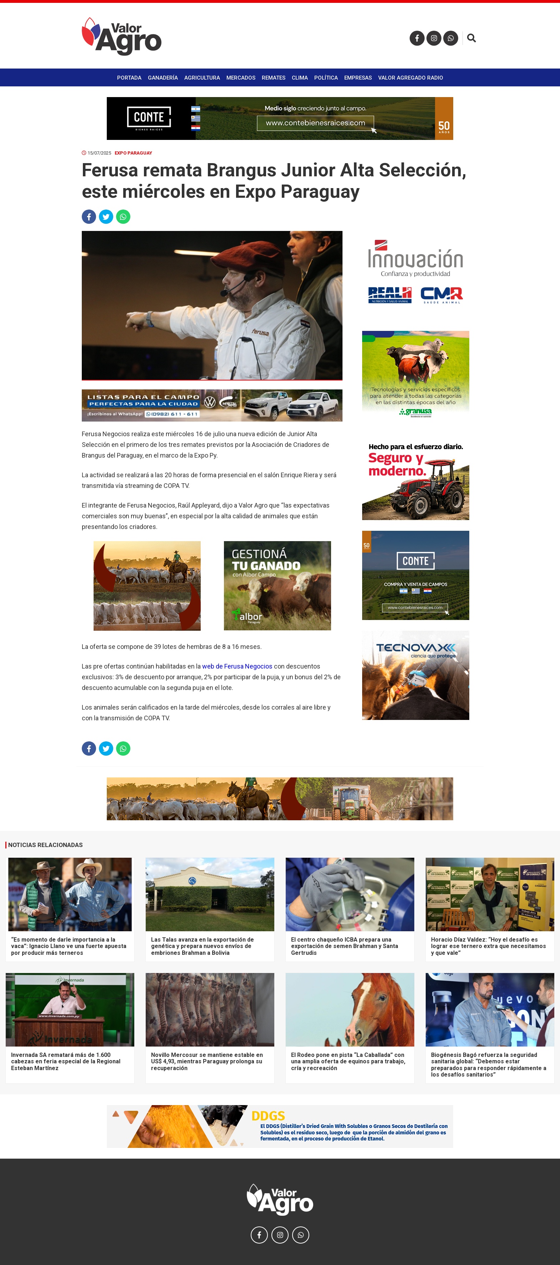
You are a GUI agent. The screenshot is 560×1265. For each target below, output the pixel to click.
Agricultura (202, 78)
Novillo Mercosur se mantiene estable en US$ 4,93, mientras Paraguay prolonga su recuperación (207, 1062)
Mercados (240, 78)
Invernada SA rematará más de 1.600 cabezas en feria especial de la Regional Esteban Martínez (65, 1062)
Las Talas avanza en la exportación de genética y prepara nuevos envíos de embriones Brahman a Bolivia (202, 946)
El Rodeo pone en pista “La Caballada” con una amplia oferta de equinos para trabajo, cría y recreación (348, 1062)
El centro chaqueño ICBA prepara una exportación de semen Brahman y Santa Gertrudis (344, 946)
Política (326, 78)
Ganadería (163, 78)
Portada (129, 78)
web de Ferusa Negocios (237, 666)
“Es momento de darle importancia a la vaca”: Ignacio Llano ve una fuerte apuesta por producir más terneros (68, 946)
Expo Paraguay (133, 153)
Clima (300, 78)
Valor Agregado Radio (410, 78)
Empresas (358, 78)
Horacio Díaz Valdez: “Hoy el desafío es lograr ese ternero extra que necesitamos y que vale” (488, 946)
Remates (273, 78)
